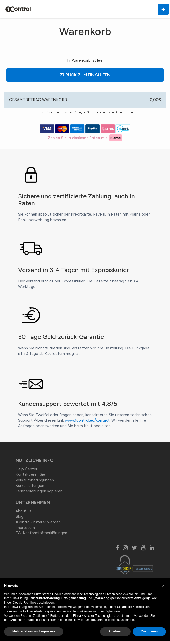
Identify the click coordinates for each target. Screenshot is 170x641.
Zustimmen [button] (149, 631)
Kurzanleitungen (30, 485)
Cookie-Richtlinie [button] (24, 602)
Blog (20, 516)
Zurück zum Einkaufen (112, 74)
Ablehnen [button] (115, 631)
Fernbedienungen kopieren (39, 491)
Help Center (26, 469)
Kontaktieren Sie (30, 474)
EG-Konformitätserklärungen (41, 533)
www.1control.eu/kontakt (87, 420)
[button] (163, 586)
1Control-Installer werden (38, 522)
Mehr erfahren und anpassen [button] (33, 631)
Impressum (25, 527)
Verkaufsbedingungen (35, 480)
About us (24, 511)
